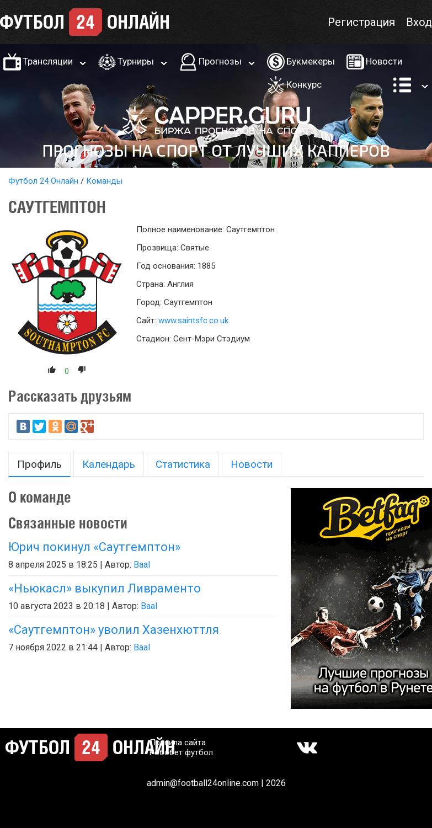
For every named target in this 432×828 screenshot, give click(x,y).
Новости (384, 61)
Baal (142, 564)
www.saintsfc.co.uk (193, 320)
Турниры (136, 61)
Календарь (108, 464)
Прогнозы (220, 61)
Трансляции (48, 61)
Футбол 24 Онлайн (43, 181)
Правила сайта (178, 742)
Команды (104, 181)
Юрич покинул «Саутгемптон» (94, 547)
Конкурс (304, 84)
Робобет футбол (181, 752)
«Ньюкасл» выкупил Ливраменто (104, 588)
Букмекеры (310, 61)
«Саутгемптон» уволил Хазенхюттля (113, 630)
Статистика (183, 464)
